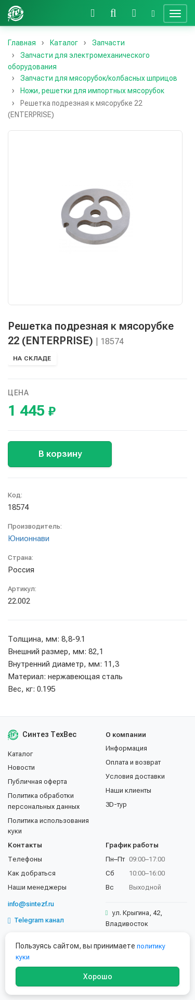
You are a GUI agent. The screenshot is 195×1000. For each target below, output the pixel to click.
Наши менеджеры (37, 887)
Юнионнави (28, 538)
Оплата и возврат (133, 762)
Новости (21, 767)
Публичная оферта (37, 781)
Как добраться (32, 873)
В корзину (60, 453)
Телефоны (25, 859)
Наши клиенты (128, 790)
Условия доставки (135, 776)
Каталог (20, 754)
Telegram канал (36, 920)
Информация (126, 748)
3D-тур (116, 804)
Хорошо (97, 976)
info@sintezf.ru (31, 904)
